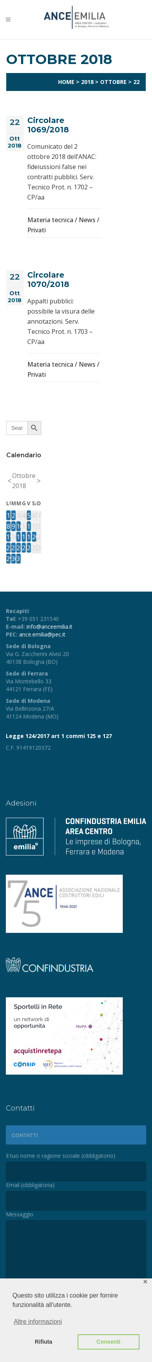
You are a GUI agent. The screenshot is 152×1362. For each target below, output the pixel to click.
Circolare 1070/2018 (48, 279)
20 (34, 537)
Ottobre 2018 (23, 480)
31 (18, 558)
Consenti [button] (109, 1342)
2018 (87, 82)
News (87, 220)
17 (18, 537)
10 (18, 526)
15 (8, 537)
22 (8, 548)
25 (24, 548)
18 (24, 537)
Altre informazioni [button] (38, 1321)
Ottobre (113, 82)
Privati (36, 230)
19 (29, 537)
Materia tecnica (50, 220)
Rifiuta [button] (43, 1342)
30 (13, 558)
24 (18, 548)
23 (13, 548)
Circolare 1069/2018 (48, 125)
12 (29, 526)
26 (29, 548)
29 (8, 558)
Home (66, 82)
